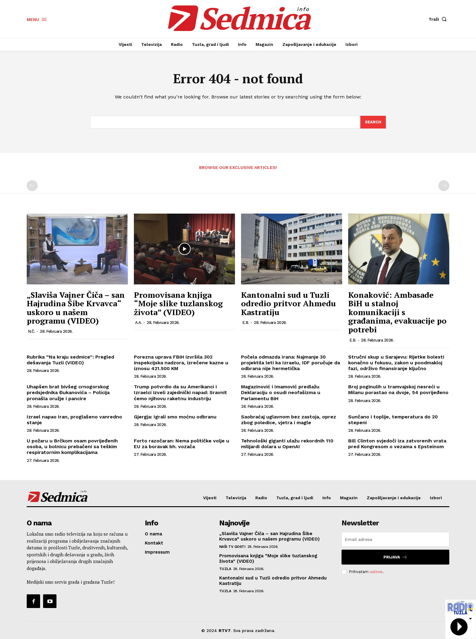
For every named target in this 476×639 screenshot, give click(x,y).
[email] (395, 539)
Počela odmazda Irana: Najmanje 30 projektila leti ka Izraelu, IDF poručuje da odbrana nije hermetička (290, 362)
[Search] (373, 122)
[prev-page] (32, 185)
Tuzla (225, 569)
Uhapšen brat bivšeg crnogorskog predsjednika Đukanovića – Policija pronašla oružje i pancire (68, 392)
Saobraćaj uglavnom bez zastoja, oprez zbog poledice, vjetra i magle (288, 419)
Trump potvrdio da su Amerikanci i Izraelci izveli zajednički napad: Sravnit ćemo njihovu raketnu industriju (180, 392)
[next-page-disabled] (443, 185)
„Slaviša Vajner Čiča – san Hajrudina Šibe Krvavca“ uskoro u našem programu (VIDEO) (76, 308)
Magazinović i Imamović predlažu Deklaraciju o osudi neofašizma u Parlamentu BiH (280, 392)
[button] (439, 19)
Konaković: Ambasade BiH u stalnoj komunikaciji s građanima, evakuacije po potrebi (397, 312)
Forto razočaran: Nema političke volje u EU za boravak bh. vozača (181, 443)
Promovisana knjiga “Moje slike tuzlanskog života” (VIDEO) (178, 303)
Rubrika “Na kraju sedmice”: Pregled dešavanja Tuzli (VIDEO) (70, 360)
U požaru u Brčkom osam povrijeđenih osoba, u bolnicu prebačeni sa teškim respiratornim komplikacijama (72, 446)
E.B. (245, 322)
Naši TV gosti (232, 547)
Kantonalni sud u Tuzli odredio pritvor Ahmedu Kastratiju (288, 303)
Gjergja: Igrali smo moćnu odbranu (175, 417)
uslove (376, 571)
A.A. (138, 322)
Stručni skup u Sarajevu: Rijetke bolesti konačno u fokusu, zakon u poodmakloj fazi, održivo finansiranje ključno (396, 362)
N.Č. (31, 331)
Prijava (395, 557)
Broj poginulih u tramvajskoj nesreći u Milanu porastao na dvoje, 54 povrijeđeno (398, 389)
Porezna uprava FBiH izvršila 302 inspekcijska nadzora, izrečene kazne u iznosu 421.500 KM (181, 362)
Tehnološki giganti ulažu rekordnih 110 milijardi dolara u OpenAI (287, 443)
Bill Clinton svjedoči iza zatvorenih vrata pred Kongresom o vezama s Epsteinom (397, 443)
